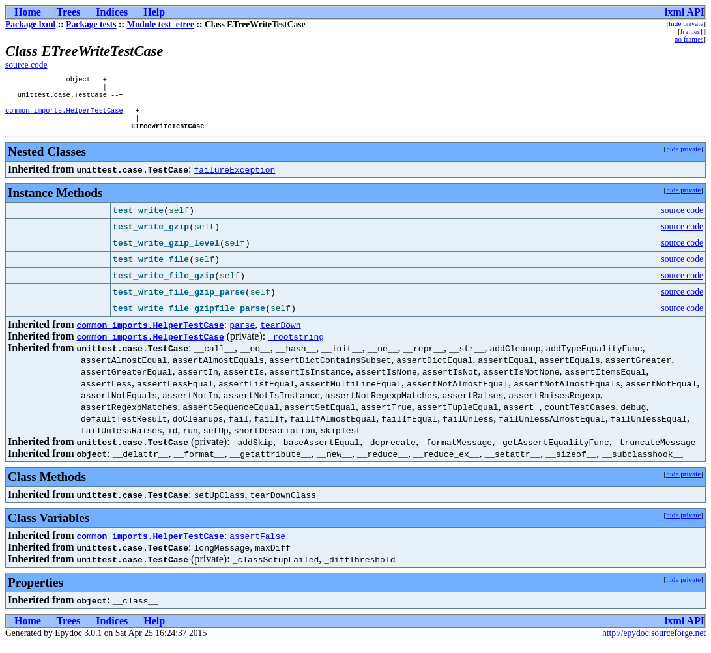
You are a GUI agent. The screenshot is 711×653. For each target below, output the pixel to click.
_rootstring (296, 345)
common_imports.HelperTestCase (64, 116)
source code (26, 65)
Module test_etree (161, 24)
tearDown (280, 334)
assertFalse (257, 545)
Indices (112, 12)
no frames (689, 39)
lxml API (684, 12)
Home (27, 12)
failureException (235, 178)
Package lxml (30, 24)
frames (690, 31)
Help (154, 12)
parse (242, 334)
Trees (69, 12)
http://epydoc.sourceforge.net (654, 642)
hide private (686, 23)
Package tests (91, 24)
